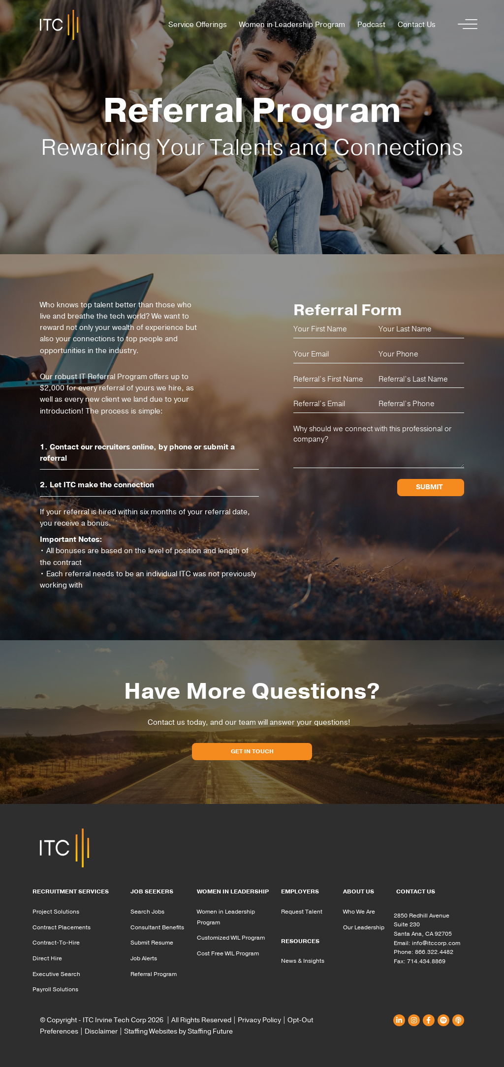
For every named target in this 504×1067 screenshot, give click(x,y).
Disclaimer (101, 1031)
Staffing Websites (150, 1031)
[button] (465, 24)
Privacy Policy (259, 1020)
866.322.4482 (434, 952)
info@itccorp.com (436, 943)
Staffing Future (210, 1031)
